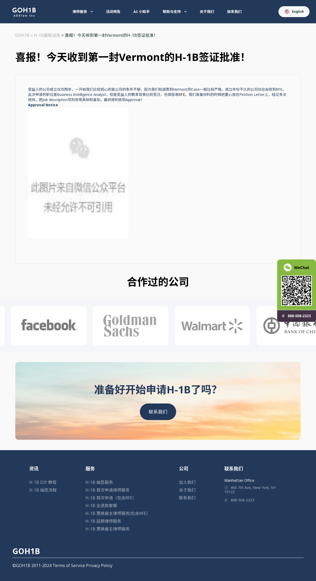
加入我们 (187, 482)
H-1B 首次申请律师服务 (107, 490)
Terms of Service (69, 565)
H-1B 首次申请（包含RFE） (111, 498)
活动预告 (113, 11)
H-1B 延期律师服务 (103, 521)
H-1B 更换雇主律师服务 (107, 529)
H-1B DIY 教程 (42, 482)
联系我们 (234, 11)
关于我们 (207, 11)
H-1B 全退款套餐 (101, 505)
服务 (90, 468)
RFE (181, 94)
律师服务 (83, 11)
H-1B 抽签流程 (43, 490)
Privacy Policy (99, 565)
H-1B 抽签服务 (99, 482)
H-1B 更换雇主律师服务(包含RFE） (117, 513)
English (294, 11)
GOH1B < (24, 35)
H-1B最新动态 (47, 35)
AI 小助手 (141, 11)
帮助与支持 (175, 11)
